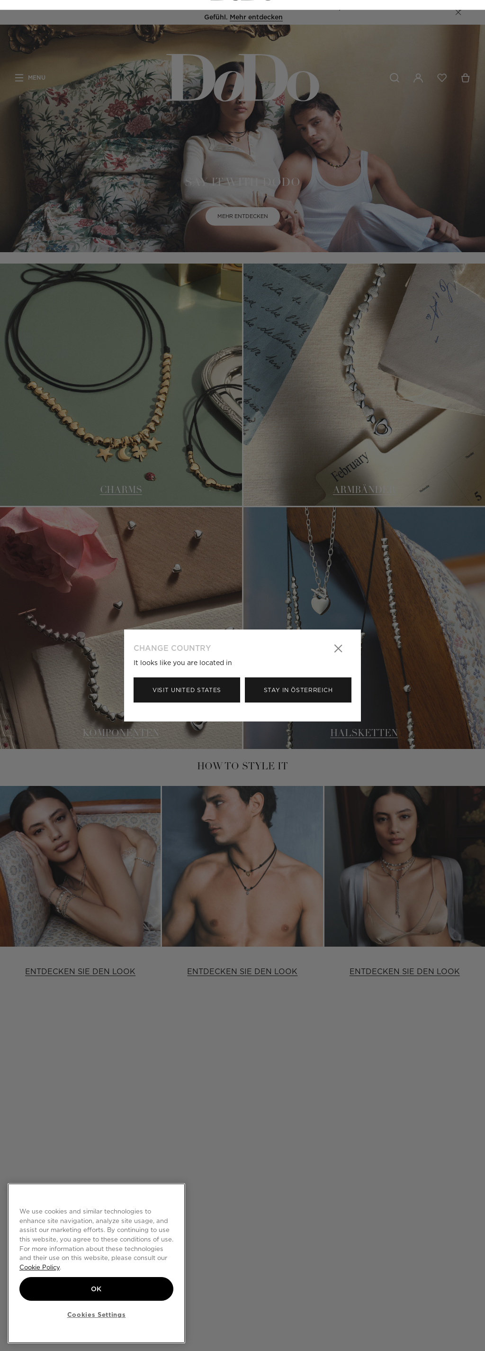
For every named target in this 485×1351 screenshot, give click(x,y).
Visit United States (187, 690)
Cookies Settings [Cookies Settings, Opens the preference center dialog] (96, 1314)
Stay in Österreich (298, 690)
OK (96, 1288)
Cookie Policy (39, 1266)
